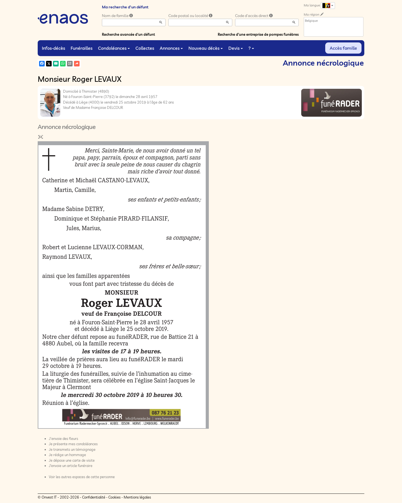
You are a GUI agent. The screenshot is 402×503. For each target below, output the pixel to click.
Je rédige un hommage (67, 454)
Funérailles (81, 48)
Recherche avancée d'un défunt (128, 34)
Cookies (114, 497)
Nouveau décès (205, 48)
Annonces (171, 48)
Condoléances (114, 48)
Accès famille (343, 48)
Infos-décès (53, 48)
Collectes (144, 48)
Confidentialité (93, 497)
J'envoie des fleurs (63, 438)
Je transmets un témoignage (72, 449)
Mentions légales (137, 497)
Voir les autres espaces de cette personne (82, 477)
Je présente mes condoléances (73, 444)
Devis (235, 48)
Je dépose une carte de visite (72, 460)
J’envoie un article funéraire (70, 465)
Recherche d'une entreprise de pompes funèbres (258, 34)
